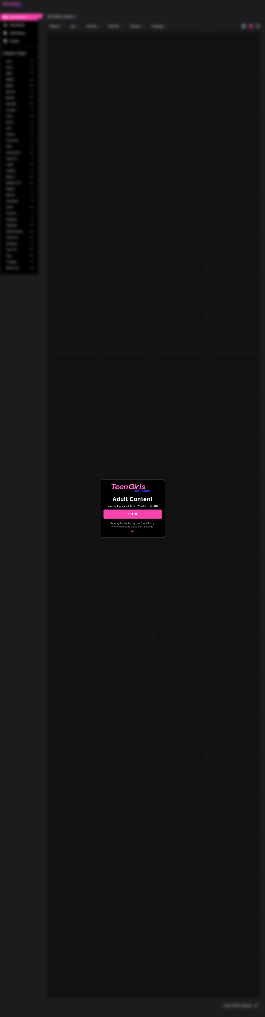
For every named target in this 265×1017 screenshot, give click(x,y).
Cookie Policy (147, 523)
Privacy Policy (118, 526)
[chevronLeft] (40, 16)
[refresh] (76, 17)
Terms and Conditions (142, 526)
